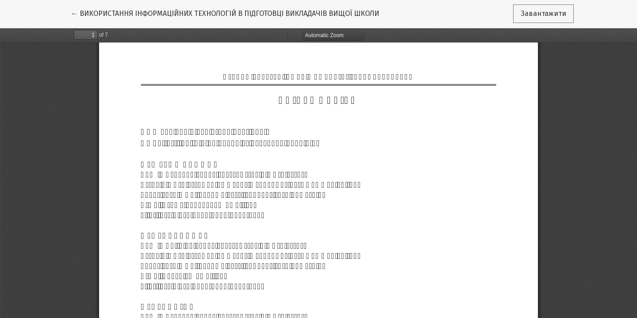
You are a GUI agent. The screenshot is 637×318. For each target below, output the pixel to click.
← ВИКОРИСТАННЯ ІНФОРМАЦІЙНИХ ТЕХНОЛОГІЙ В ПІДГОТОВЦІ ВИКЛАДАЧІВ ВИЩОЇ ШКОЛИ (225, 13)
